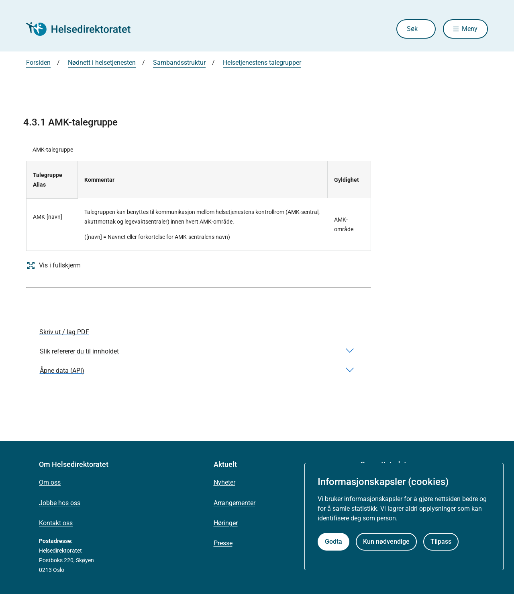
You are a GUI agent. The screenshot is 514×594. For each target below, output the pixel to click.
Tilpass (440, 541)
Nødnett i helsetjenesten (102, 62)
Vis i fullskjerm (53, 265)
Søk (412, 29)
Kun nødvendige (386, 541)
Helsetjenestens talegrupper (262, 62)
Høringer (226, 523)
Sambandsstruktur (179, 62)
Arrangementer (234, 503)
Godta (333, 541)
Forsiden (38, 62)
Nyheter (224, 482)
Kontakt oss (56, 523)
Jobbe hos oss (59, 503)
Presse (223, 543)
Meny (469, 29)
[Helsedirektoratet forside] (84, 29)
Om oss (50, 482)
